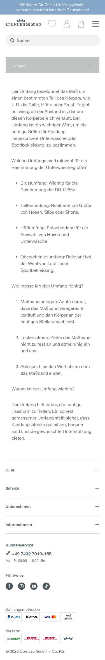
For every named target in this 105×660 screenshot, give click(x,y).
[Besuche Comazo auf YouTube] (34, 586)
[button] (52, 65)
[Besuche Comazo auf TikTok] (46, 586)
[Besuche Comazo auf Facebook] (9, 586)
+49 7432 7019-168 (32, 553)
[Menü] (95, 23)
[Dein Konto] (66, 23)
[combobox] (56, 40)
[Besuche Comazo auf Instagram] (21, 586)
